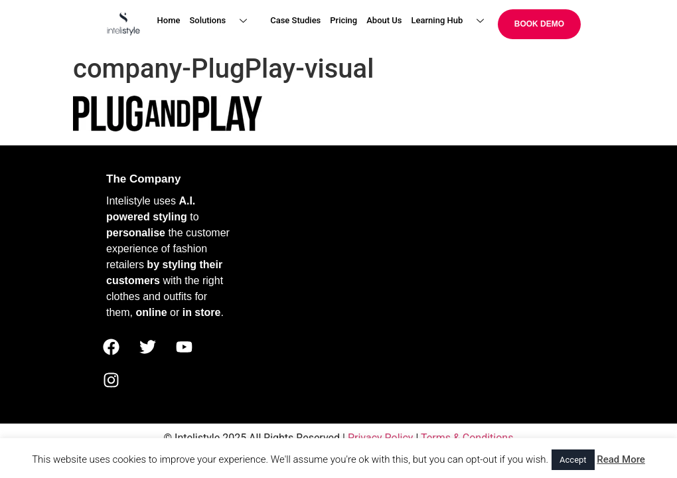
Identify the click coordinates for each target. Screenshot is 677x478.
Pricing (343, 20)
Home (169, 20)
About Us (384, 20)
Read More (621, 459)
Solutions (223, 21)
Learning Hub (453, 21)
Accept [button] (573, 460)
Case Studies (295, 20)
